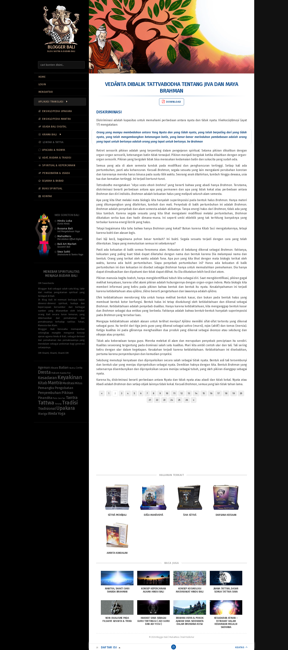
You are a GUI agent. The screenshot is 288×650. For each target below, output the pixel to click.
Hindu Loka (64, 222)
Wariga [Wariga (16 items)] (42, 413)
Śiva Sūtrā (189, 514)
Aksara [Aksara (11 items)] (54, 367)
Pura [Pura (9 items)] (55, 398)
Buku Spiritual (52, 188)
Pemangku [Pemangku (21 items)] (46, 388)
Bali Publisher (187, 637)
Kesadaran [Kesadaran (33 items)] (47, 377)
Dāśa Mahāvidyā (153, 514)
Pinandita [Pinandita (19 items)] (45, 398)
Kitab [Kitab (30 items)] (42, 383)
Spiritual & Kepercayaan (58, 165)
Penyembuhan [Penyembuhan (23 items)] (49, 393)
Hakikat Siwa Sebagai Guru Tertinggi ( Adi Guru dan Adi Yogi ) (153, 621)
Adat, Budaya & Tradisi (56, 157)
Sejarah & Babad (53, 180)
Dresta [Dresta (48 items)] (44, 372)
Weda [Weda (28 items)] (52, 413)
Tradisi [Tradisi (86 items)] (70, 402)
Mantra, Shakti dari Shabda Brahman (117, 590)
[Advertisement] (171, 437)
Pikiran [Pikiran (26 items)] (67, 392)
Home (42, 76)
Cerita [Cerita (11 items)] (79, 367)
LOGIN (42, 84)
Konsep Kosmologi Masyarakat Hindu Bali (190, 590)
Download (171, 101)
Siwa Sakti (70, 253)
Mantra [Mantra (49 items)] (55, 383)
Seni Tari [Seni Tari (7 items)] (61, 398)
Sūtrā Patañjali (117, 514)
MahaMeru (69, 237)
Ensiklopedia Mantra (56, 118)
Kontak (47, 196)
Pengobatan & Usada (56, 173)
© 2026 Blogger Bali (158, 637)
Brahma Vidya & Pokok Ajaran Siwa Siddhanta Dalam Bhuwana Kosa (190, 621)
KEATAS (239, 647)
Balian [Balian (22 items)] (64, 367)
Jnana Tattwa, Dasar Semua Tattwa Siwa (226, 590)
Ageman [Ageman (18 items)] (44, 368)
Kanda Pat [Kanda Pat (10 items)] (65, 373)
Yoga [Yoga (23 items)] (61, 413)
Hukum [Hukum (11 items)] (55, 372)
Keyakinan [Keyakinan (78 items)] (69, 377)
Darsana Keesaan (226, 514)
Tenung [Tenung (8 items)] (58, 403)
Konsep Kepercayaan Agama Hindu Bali (153, 590)
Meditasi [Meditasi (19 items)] (68, 383)
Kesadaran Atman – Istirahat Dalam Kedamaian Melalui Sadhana (226, 622)
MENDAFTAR (45, 91)
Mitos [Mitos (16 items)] (78, 383)
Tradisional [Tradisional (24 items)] (47, 408)
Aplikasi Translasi (51, 101)
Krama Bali (49, 134)
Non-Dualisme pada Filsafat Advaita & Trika (117, 619)
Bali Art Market (66, 245)
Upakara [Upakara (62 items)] (65, 408)
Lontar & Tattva (53, 142)
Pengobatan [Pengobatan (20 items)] (64, 388)
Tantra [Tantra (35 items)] (72, 397)
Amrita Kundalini (117, 552)
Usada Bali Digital (54, 126)
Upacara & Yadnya (53, 150)
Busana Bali (68, 230)
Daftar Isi (109, 647)
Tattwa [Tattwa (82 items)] (46, 402)
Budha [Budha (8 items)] (72, 368)
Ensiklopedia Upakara (57, 111)
